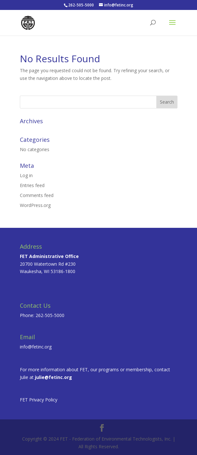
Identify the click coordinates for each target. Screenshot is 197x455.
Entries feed (32, 185)
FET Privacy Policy (38, 400)
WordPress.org (35, 205)
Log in (26, 175)
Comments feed (36, 195)
